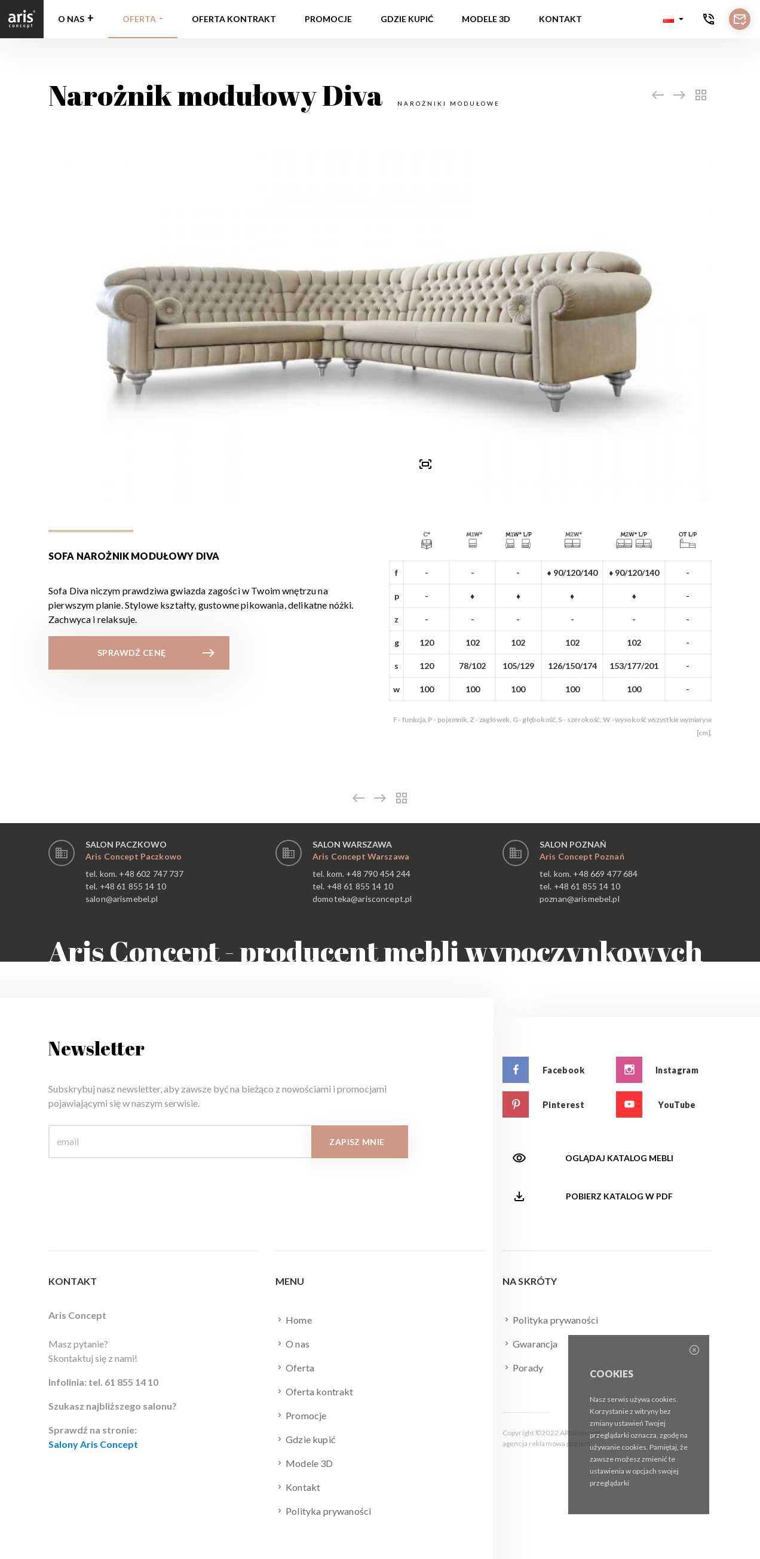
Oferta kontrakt (234, 19)
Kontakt (560, 19)
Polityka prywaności (323, 1510)
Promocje (328, 19)
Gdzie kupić (407, 19)
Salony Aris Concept (93, 1444)
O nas (71, 19)
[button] (673, 19)
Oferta (139, 19)
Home (293, 1319)
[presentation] (335, 463)
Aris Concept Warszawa (360, 856)
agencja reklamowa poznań (546, 1443)
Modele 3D (486, 19)
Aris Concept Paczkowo (133, 856)
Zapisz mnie (356, 1142)
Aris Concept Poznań (582, 856)
